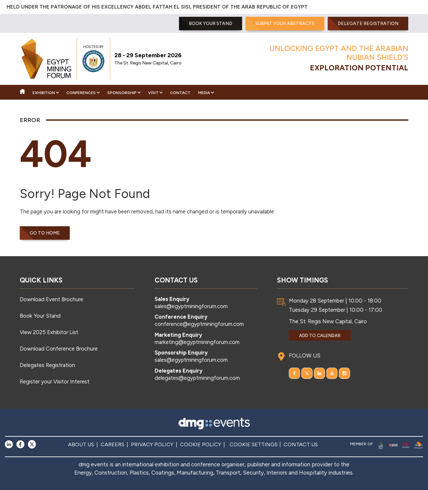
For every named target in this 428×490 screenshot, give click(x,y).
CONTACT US (301, 444)
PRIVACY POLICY (152, 444)
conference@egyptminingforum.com (199, 324)
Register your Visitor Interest (54, 381)
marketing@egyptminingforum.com (197, 342)
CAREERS (112, 444)
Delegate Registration (368, 23)
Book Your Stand (40, 315)
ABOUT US (81, 444)
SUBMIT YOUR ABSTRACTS (285, 23)
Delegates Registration (47, 365)
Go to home (45, 233)
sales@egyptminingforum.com (191, 306)
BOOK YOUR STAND (210, 23)
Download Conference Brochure (59, 348)
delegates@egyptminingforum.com (197, 378)
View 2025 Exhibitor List (49, 332)
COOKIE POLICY (200, 444)
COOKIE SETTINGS (254, 444)
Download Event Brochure (51, 299)
